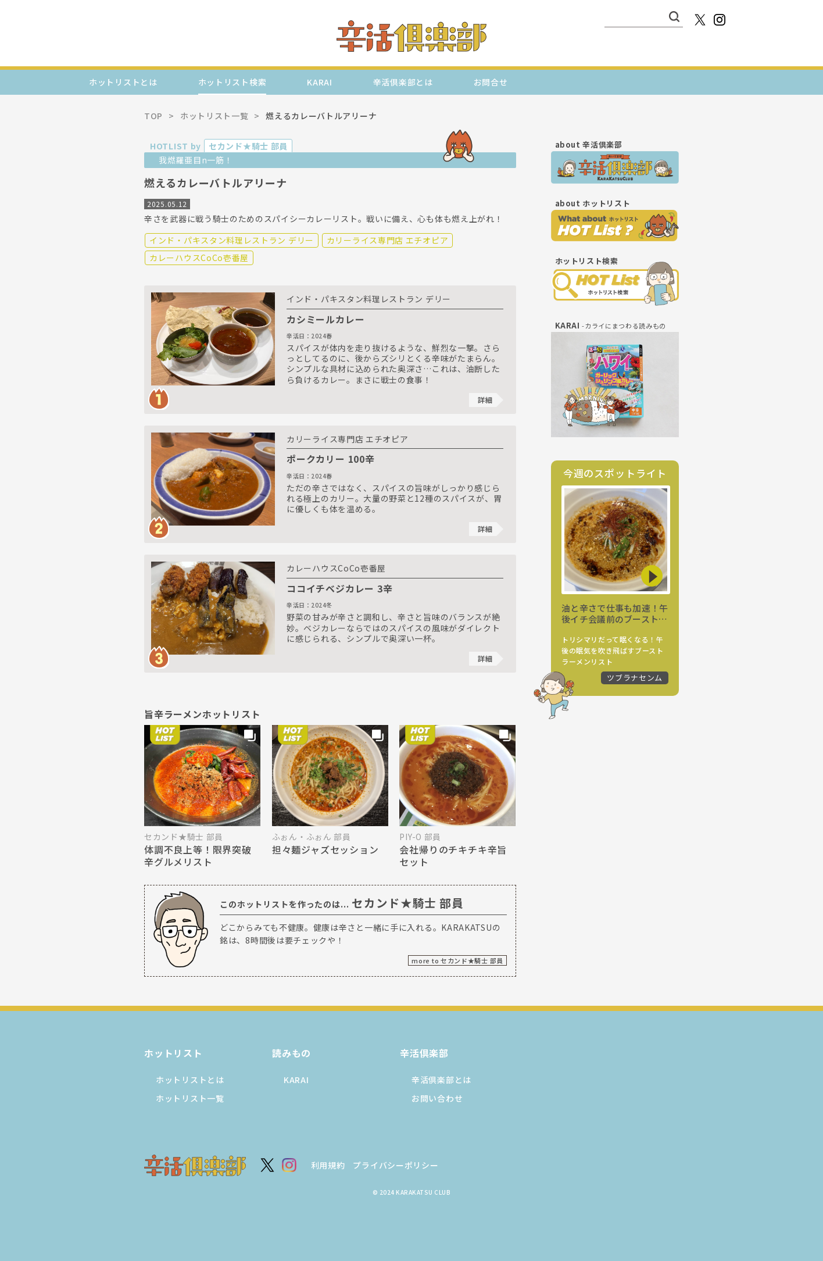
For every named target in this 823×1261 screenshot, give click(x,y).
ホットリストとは (123, 82)
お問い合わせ (437, 1098)
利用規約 (328, 1165)
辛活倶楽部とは (403, 82)
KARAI (319, 82)
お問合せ (491, 82)
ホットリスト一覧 (190, 1098)
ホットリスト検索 (232, 82)
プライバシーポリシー (395, 1165)
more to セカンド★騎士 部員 (457, 960)
